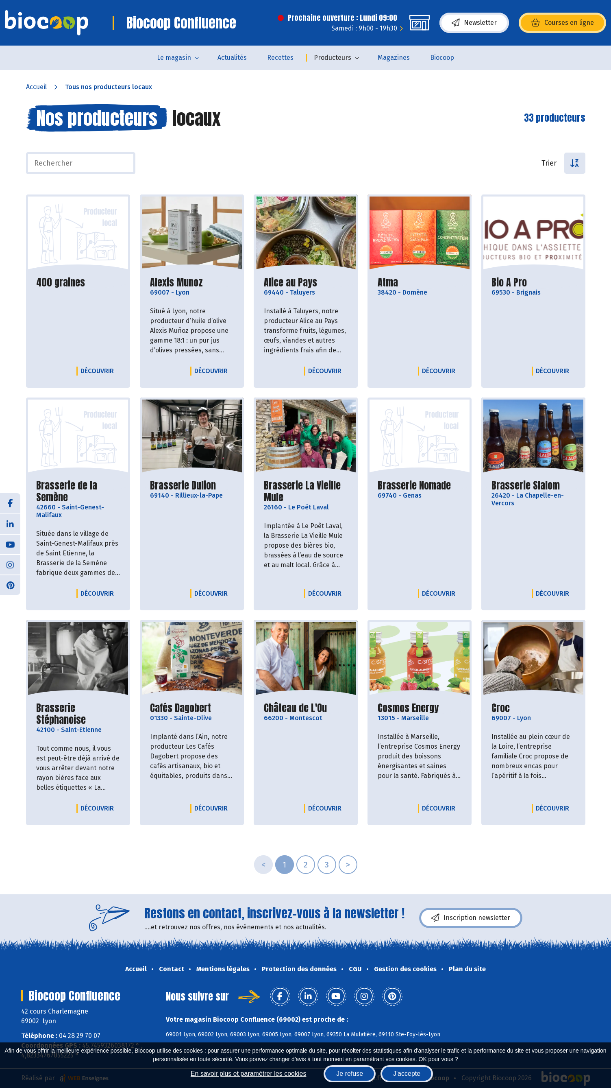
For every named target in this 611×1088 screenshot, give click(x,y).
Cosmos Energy (408, 708)
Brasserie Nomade (414, 486)
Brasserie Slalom (525, 486)
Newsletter (474, 23)
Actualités (232, 57)
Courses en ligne (562, 23)
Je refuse (349, 1073)
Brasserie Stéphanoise (78, 714)
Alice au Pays (290, 282)
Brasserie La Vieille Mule (306, 491)
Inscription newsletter (470, 918)
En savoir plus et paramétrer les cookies (249, 1073)
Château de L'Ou (295, 708)
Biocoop (442, 57)
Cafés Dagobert (180, 708)
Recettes (280, 57)
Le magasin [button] (174, 57)
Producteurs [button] (332, 57)
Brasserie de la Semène (78, 491)
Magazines (394, 57)
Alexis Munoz (176, 282)
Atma (388, 282)
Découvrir (99, 371)
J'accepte (406, 1073)
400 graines (60, 282)
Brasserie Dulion (183, 486)
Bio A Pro (509, 282)
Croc (500, 708)
